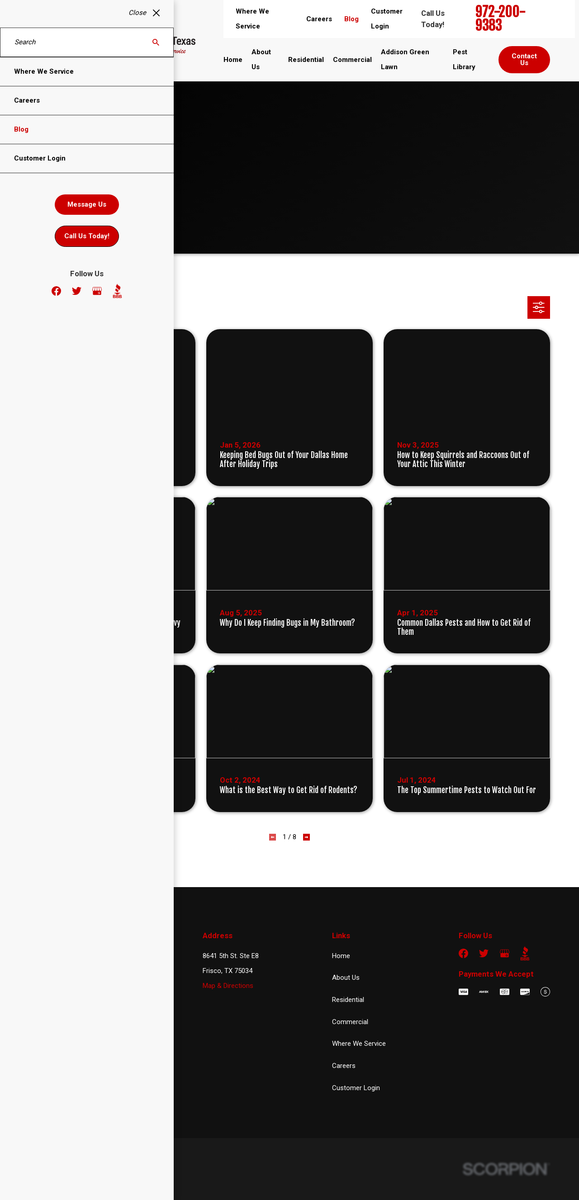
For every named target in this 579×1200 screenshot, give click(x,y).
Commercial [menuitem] (352, 60)
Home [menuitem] (232, 60)
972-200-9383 (500, 19)
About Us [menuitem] (261, 59)
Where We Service (359, 1043)
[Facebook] (463, 953)
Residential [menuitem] (306, 60)
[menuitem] (40, 1181)
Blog (351, 19)
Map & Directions (228, 986)
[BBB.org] (525, 953)
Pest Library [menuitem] (464, 59)
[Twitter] (484, 953)
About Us (346, 977)
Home (341, 956)
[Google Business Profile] (504, 953)
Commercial (350, 1022)
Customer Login (356, 1088)
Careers (319, 19)
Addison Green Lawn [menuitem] (405, 59)
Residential (348, 1000)
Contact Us (524, 59)
